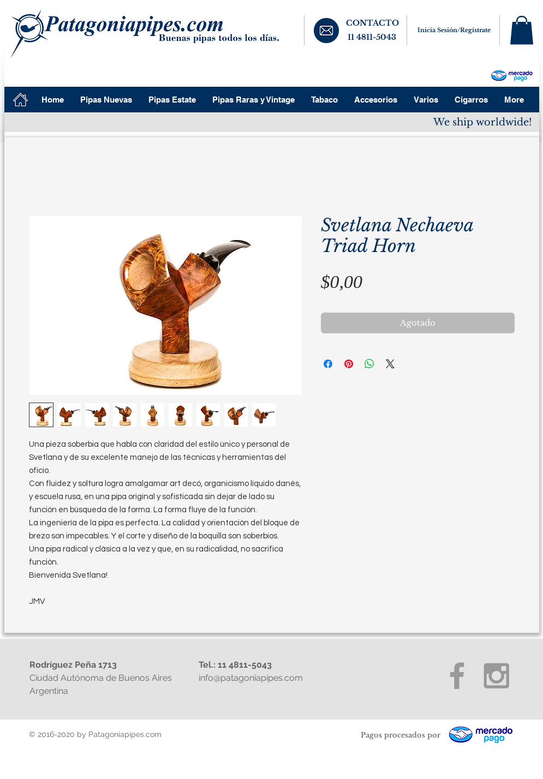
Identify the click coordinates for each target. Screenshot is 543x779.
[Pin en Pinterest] (348, 363)
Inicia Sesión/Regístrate (454, 30)
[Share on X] (390, 363)
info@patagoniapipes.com (251, 678)
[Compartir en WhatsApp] (369, 363)
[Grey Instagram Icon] (496, 675)
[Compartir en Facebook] (328, 363)
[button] (522, 30)
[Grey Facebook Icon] (457, 675)
